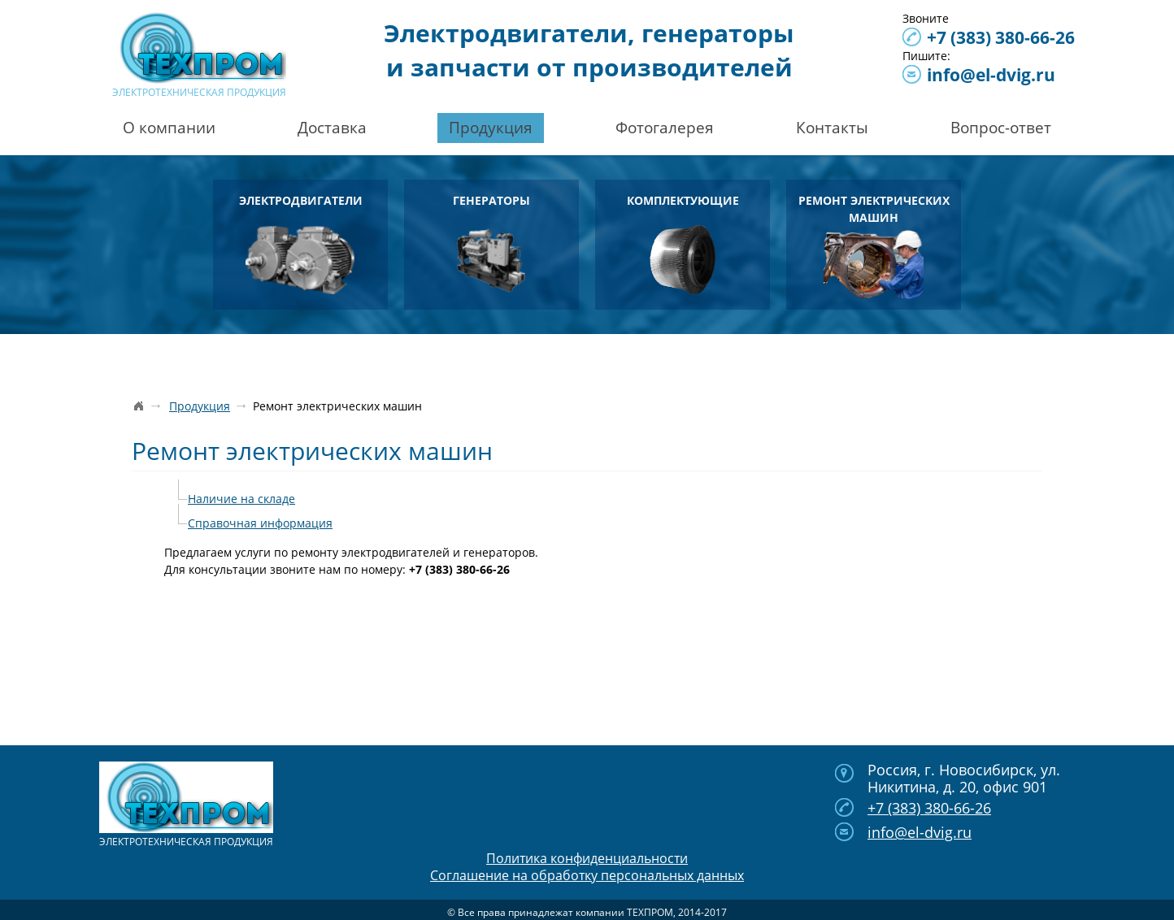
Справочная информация (260, 523)
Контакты (832, 127)
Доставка (332, 127)
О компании (169, 127)
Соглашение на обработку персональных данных (587, 875)
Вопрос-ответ (1000, 127)
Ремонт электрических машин (874, 246)
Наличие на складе (241, 498)
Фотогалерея (664, 127)
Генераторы (491, 243)
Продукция (491, 127)
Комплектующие (683, 243)
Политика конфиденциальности (587, 858)
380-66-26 (1001, 37)
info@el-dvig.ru (991, 74)
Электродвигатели (301, 243)
